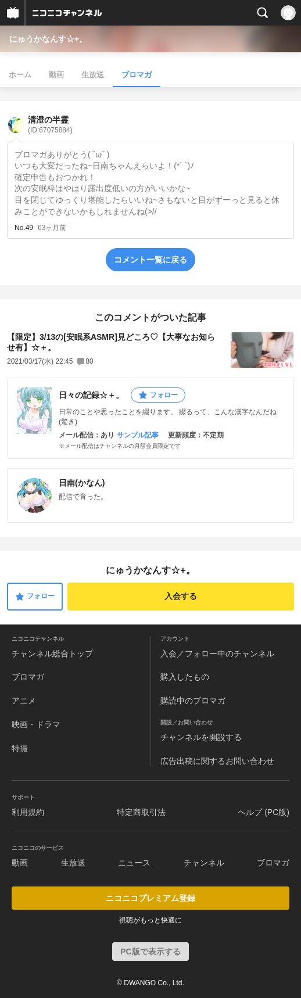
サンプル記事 (138, 435)
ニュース (134, 862)
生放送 (92, 74)
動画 (56, 74)
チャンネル (204, 862)
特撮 (20, 748)
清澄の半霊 (50, 124)
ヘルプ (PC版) (263, 812)
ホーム (20, 74)
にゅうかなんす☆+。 (48, 39)
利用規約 (28, 812)
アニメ (24, 700)
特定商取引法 (141, 812)
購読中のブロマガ (192, 700)
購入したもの (184, 676)
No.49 (24, 227)
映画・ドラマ (36, 724)
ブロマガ (136, 74)
